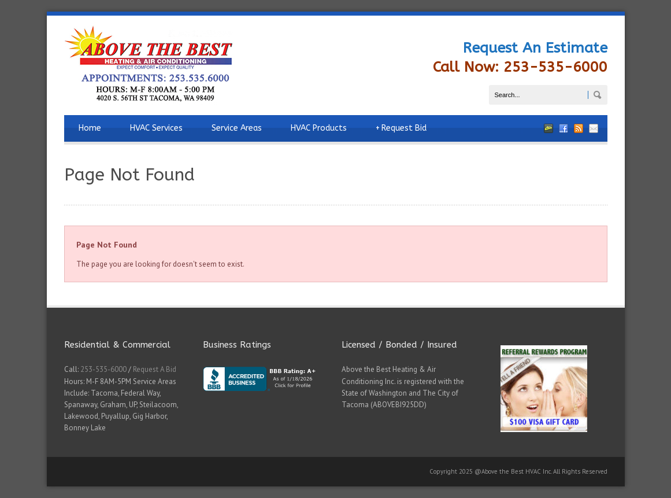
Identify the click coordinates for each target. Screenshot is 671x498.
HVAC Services (156, 128)
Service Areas (237, 128)
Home (90, 128)
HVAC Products (319, 128)
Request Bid (401, 128)
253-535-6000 (103, 369)
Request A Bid (154, 369)
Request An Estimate (535, 48)
